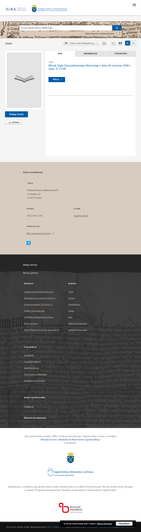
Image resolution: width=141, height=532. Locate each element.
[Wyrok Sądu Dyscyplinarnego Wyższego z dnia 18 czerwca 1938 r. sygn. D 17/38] (24, 80)
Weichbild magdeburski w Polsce (39, 317)
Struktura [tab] (121, 53)
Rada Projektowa (31, 368)
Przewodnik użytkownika (35, 374)
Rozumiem (124, 523)
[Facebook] (28, 243)
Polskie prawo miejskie (34, 311)
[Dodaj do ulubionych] (113, 43)
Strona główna (30, 273)
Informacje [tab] (90, 53)
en (133, 43)
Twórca (71, 298)
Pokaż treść (16, 114)
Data (70, 317)
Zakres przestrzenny (77, 323)
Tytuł (70, 291)
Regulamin (29, 355)
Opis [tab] (60, 53)
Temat (71, 311)
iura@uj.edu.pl (81, 215)
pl (127, 43)
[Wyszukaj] (117, 27)
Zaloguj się (29, 407)
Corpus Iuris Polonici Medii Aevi (38, 291)
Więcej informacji (104, 524)
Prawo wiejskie (31, 323)
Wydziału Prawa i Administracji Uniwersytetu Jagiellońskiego (70, 439)
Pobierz (13, 122)
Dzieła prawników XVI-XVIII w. (38, 304)
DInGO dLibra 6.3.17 (55, 527)
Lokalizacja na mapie (77, 329)
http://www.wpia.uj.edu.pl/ (40, 233)
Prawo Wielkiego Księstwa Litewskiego (41, 329)
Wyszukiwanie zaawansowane (99, 33)
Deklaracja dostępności (34, 380)
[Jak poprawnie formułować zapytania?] (119, 33)
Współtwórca (74, 304)
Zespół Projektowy (32, 361)
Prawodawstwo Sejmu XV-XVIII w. (40, 298)
